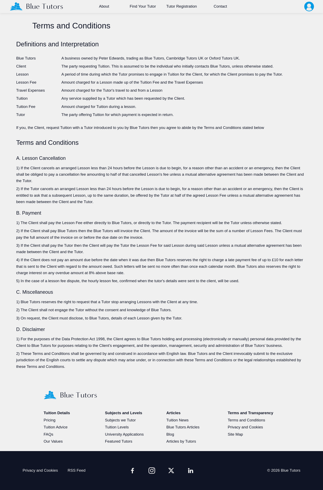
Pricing (49, 420)
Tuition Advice (56, 427)
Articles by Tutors (181, 441)
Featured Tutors (118, 441)
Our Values (53, 441)
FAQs (48, 434)
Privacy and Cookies (245, 427)
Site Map (235, 434)
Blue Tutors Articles (182, 427)
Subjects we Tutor (120, 420)
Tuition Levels (117, 427)
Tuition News (177, 420)
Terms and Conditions (246, 420)
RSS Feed (76, 470)
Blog (170, 434)
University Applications (124, 434)
